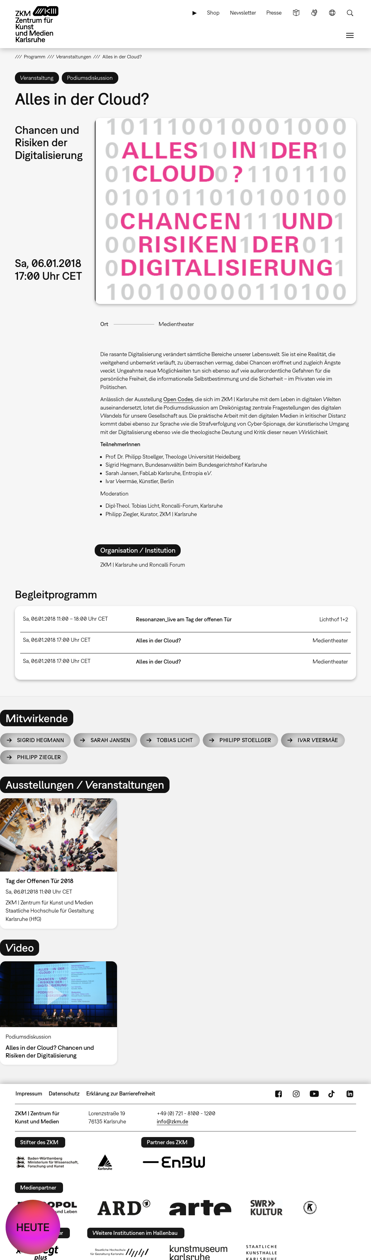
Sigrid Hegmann (40, 740)
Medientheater (176, 324)
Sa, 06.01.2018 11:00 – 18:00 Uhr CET (65, 618)
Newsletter (243, 12)
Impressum (29, 1093)
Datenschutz (64, 1093)
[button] (225, 211)
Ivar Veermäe (318, 740)
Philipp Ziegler (39, 757)
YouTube (314, 1093)
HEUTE (33, 1227)
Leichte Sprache (296, 13)
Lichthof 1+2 (333, 619)
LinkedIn (350, 1093)
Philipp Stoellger (245, 740)
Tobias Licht (175, 740)
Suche (350, 13)
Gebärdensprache (314, 13)
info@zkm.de (172, 1121)
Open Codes (178, 399)
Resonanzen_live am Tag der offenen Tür (184, 619)
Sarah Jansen (110, 740)
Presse (274, 12)
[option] (61, 863)
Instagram (296, 1093)
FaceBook (278, 1093)
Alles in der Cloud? (158, 640)
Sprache (332, 13)
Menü (350, 35)
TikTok (332, 1093)
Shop (213, 12)
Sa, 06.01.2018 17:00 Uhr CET (56, 640)
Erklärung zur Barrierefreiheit (120, 1093)
